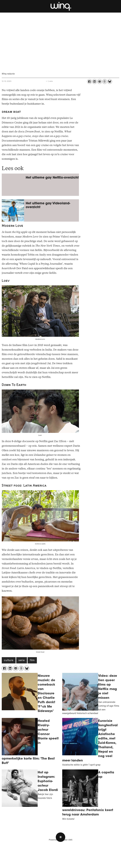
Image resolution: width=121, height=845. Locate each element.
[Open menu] (60, 837)
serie (21, 660)
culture (8, 660)
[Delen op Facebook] (89, 81)
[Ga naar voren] (60, 6)
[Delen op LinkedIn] (94, 81)
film (32, 660)
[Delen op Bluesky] (109, 81)
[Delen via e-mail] (99, 81)
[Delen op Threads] (104, 81)
